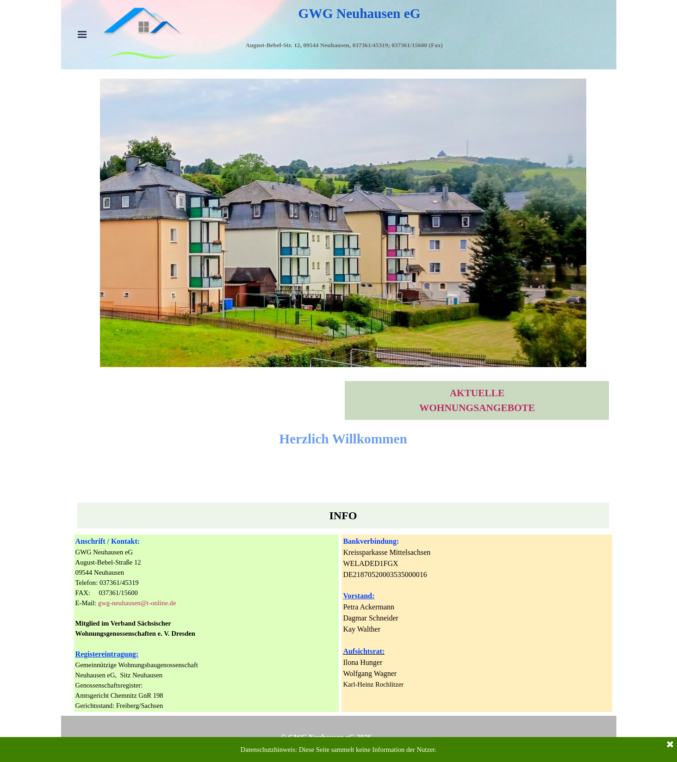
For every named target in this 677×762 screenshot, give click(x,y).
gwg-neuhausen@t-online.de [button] (137, 603)
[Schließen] (670, 749)
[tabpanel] (396, 55)
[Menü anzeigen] (82, 34)
